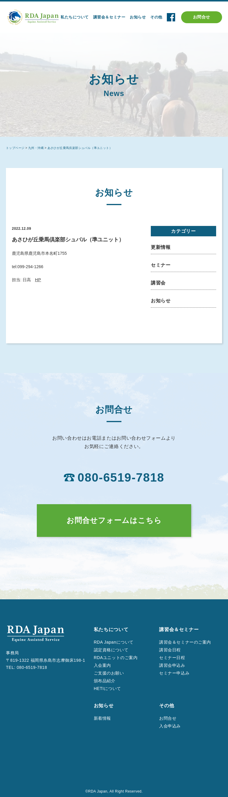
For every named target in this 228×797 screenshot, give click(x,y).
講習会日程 (170, 649)
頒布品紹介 (104, 680)
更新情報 (161, 247)
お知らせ (161, 300)
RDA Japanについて (114, 642)
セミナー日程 (172, 657)
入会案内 (102, 665)
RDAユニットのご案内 (116, 657)
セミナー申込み (174, 673)
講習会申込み (172, 665)
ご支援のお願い (109, 673)
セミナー (161, 265)
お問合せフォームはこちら (114, 520)
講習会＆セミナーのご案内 (185, 642)
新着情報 (102, 718)
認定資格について (111, 649)
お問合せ (201, 17)
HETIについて (107, 688)
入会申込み (170, 726)
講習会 (158, 282)
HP (38, 279)
